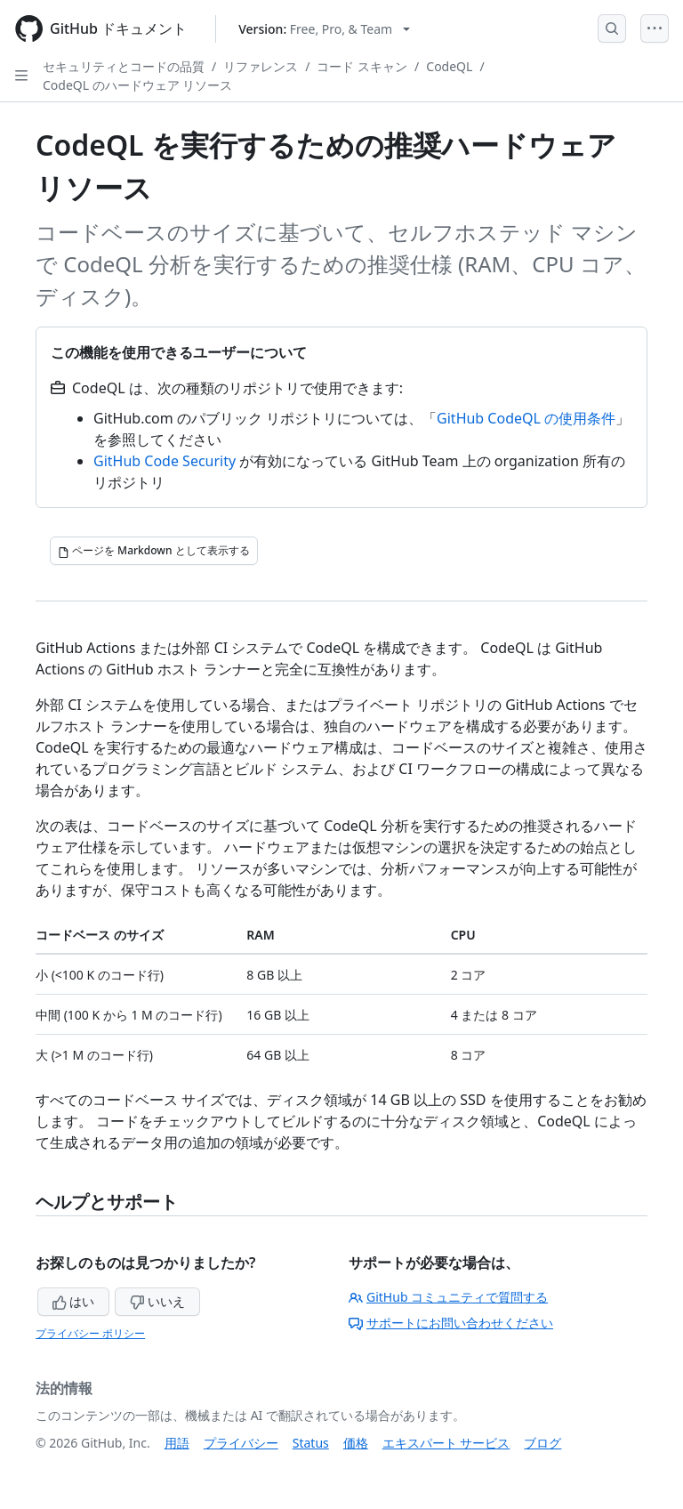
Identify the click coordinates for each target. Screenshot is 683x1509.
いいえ (157, 1301)
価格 (355, 1442)
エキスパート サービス (446, 1442)
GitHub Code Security (164, 461)
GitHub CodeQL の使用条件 (526, 418)
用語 (177, 1442)
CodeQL (449, 66)
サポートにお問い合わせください (451, 1322)
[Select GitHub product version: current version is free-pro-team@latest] (324, 29)
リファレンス (260, 66)
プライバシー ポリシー (90, 1333)
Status (311, 1442)
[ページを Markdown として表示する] (154, 551)
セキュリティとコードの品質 (124, 66)
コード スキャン (362, 66)
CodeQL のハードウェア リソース (137, 85)
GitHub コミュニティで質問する (448, 1296)
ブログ (542, 1442)
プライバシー (241, 1442)
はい (73, 1301)
